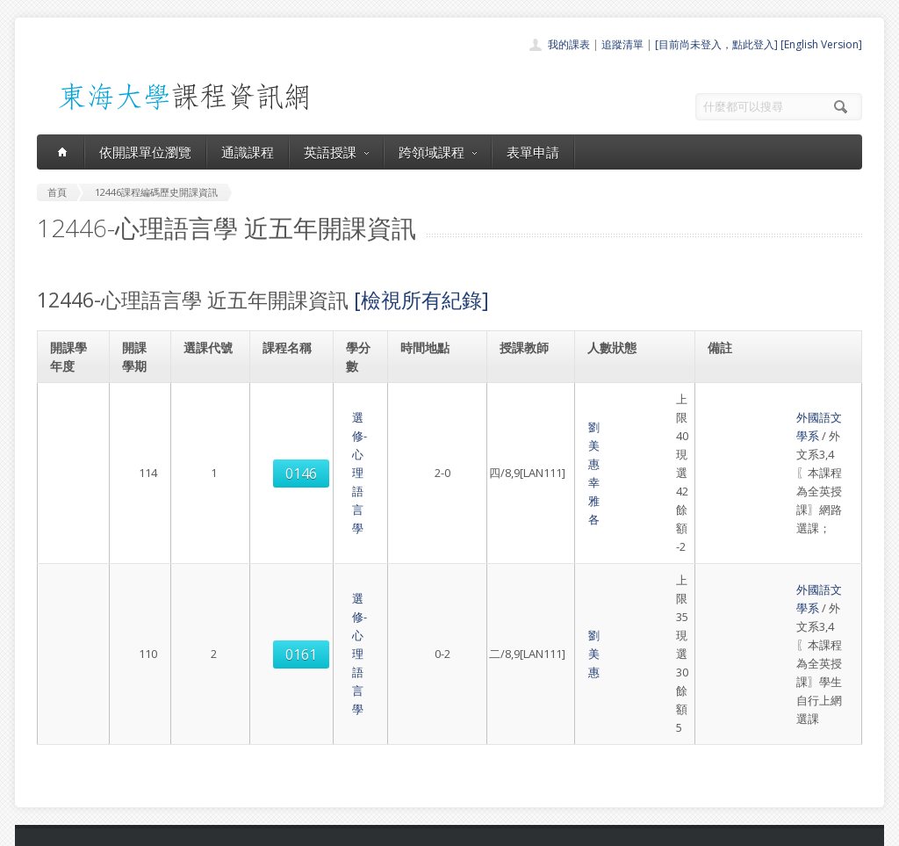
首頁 (393, 662)
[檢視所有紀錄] (421, 300)
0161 (210, 488)
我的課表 (569, 44)
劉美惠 (519, 408)
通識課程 (247, 152)
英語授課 (336, 152)
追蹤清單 (622, 44)
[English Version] (821, 44)
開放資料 (404, 759)
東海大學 (51, 828)
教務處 (331, 828)
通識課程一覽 (414, 701)
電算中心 (275, 828)
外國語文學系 (746, 399)
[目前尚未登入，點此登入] (716, 44)
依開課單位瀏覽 (145, 152)
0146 (210, 418)
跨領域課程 (438, 152)
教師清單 (404, 778)
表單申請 (533, 152)
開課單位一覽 (414, 682)
